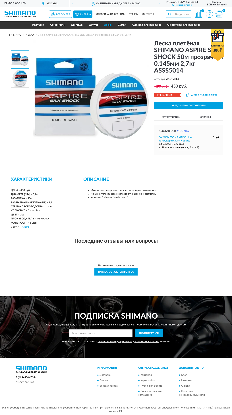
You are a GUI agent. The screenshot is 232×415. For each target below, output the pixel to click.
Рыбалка (85, 14)
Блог (184, 375)
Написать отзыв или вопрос (116, 272)
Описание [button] (205, 117)
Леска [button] (108, 25)
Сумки (122, 25)
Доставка (105, 375)
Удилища (77, 25)
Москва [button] (183, 131)
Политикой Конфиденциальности (115, 341)
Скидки (185, 386)
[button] (182, 5)
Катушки (38, 25)
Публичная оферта (151, 386)
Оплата (104, 380)
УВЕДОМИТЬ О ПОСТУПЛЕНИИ (189, 105)
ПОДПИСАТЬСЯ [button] (149, 333)
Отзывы (133, 14)
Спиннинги (57, 25)
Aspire (25, 227)
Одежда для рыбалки (146, 25)
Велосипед (63, 14)
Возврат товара (109, 386)
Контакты (148, 14)
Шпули (93, 25)
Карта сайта (147, 380)
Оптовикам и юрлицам (110, 14)
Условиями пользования (146, 341)
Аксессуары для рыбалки (183, 25)
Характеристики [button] (171, 117)
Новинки (186, 380)
